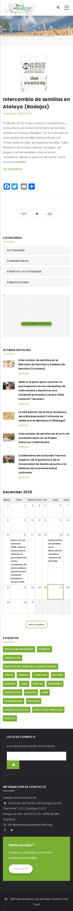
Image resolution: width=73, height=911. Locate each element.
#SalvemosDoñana (19, 649)
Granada (55, 683)
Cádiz (8, 675)
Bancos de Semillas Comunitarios (30, 666)
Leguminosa (13, 701)
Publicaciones (18, 282)
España (57, 675)
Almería (44, 649)
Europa (10, 683)
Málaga (34, 701)
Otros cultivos (16, 709)
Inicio (6, 31)
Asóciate (20, 868)
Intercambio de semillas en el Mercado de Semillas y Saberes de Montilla (55, 551)
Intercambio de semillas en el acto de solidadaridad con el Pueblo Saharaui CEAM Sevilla (43, 438)
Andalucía (12, 657)
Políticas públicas (48, 709)
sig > (50, 214)
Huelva (31, 692)
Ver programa (12, 169)
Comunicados (18, 261)
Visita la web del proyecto (36, 324)
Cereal (23, 675)
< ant (23, 214)
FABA (24, 683)
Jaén (44, 692)
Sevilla (9, 718)
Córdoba (40, 675)
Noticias (18, 31)
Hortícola (12, 692)
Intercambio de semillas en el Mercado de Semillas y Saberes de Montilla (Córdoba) (41, 364)
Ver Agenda (36, 624)
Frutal (38, 683)
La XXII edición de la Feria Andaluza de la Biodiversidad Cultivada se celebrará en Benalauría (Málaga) (42, 416)
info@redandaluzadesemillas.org (27, 825)
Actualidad (16, 250)
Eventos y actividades (24, 271)
